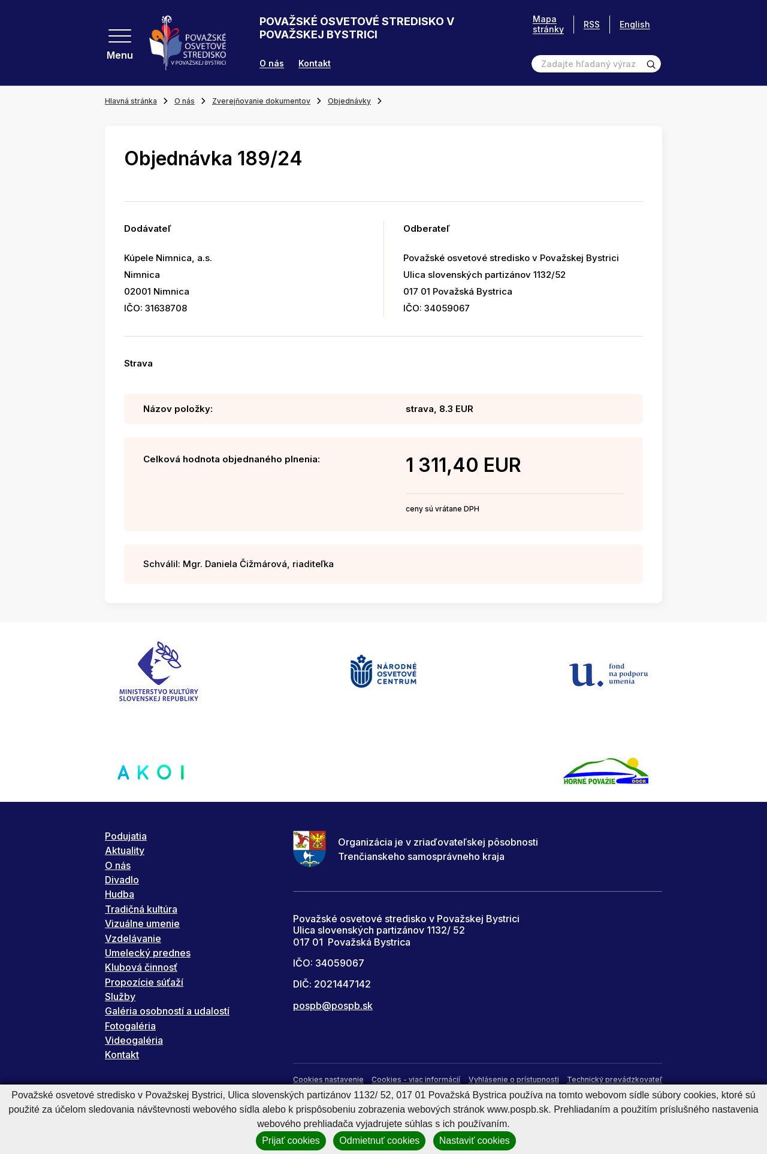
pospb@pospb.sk (333, 1005)
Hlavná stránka (131, 100)
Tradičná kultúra (141, 909)
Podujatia (126, 836)
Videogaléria (134, 1040)
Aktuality (124, 850)
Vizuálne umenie (142, 923)
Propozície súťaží (144, 982)
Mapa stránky (548, 24)
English (635, 24)
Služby (120, 996)
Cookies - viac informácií (416, 1079)
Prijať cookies (291, 1140)
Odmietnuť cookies (379, 1140)
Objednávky (349, 100)
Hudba (119, 894)
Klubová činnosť (141, 967)
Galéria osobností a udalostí (167, 1011)
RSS (592, 24)
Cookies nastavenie (328, 1079)
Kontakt (314, 63)
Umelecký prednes (148, 953)
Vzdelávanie (133, 938)
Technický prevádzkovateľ (614, 1079)
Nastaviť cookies (474, 1140)
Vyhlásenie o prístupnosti (514, 1079)
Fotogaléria (130, 1026)
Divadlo (122, 880)
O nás (271, 63)
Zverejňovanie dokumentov (261, 100)
